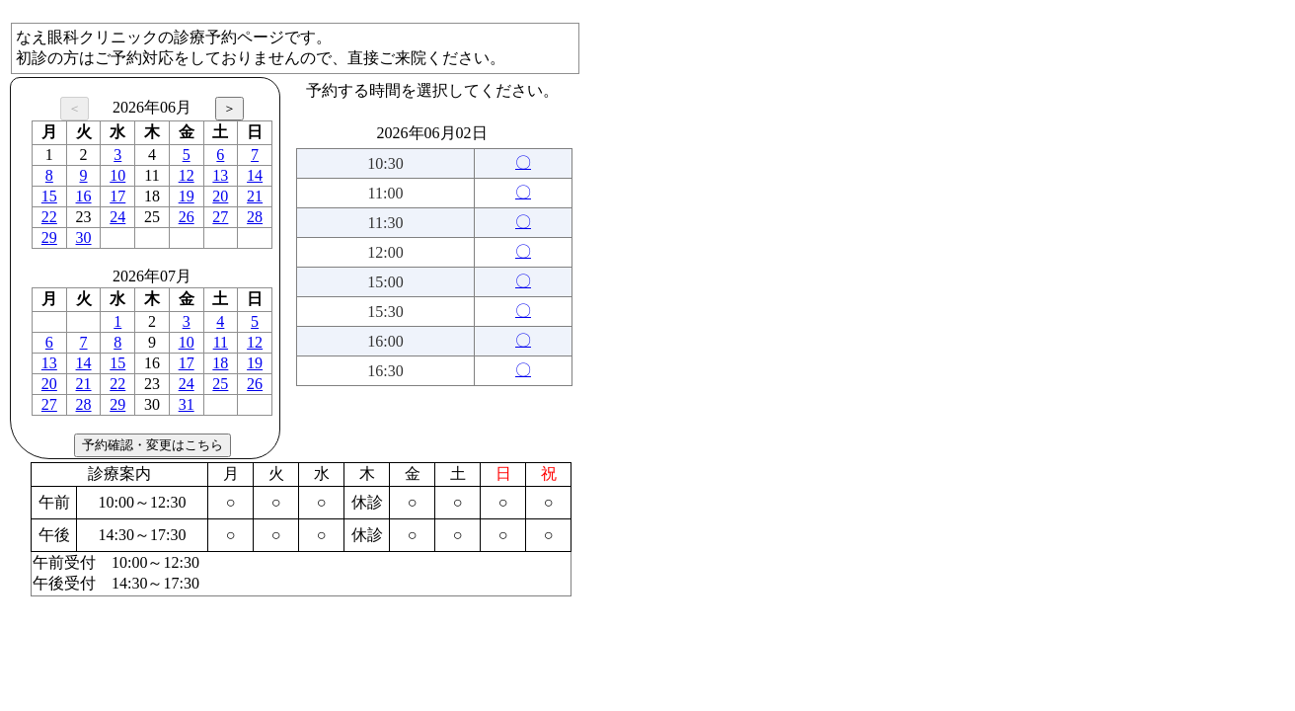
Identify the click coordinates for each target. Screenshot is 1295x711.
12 (186, 175)
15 (49, 196)
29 (49, 237)
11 (220, 342)
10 (117, 175)
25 (220, 383)
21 (255, 196)
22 (49, 216)
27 (220, 216)
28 (255, 216)
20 (220, 196)
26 (186, 216)
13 (220, 175)
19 (186, 196)
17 (117, 196)
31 (186, 404)
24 (117, 216)
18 (220, 363)
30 (84, 237)
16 (84, 196)
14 (255, 175)
